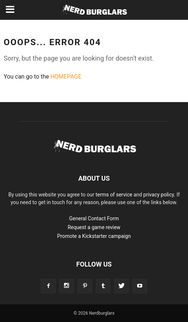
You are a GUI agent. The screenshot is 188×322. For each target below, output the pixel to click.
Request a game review (94, 227)
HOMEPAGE (66, 76)
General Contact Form (94, 218)
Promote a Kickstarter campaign (94, 236)
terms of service (113, 195)
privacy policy (158, 195)
